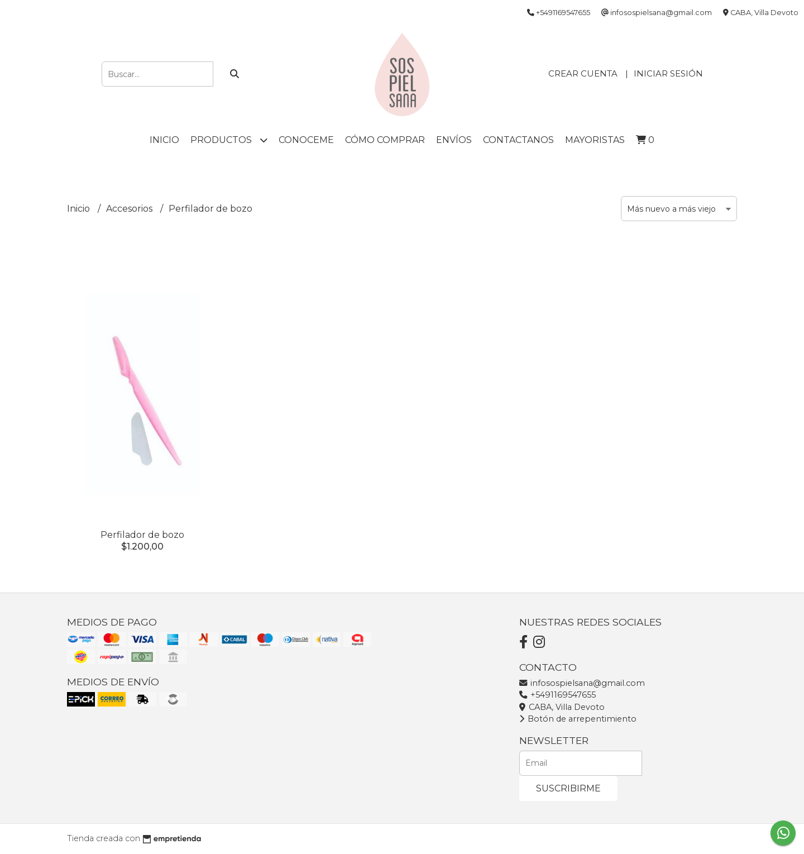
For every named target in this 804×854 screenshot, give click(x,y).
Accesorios (130, 208)
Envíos (454, 140)
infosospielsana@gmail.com (582, 683)
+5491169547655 (557, 695)
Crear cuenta (583, 73)
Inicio (164, 140)
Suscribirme (568, 788)
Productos (228, 140)
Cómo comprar (385, 140)
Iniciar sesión (668, 73)
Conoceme (306, 140)
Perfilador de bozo (142, 534)
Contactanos (518, 140)
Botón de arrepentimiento (577, 719)
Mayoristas (595, 140)
